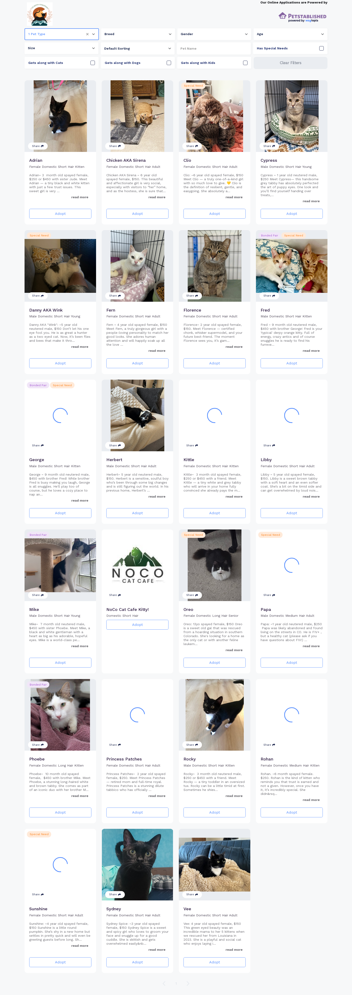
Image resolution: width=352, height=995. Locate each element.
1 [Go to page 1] (176, 983)
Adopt (60, 213)
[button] (89, 34)
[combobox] (61, 34)
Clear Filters (291, 62)
